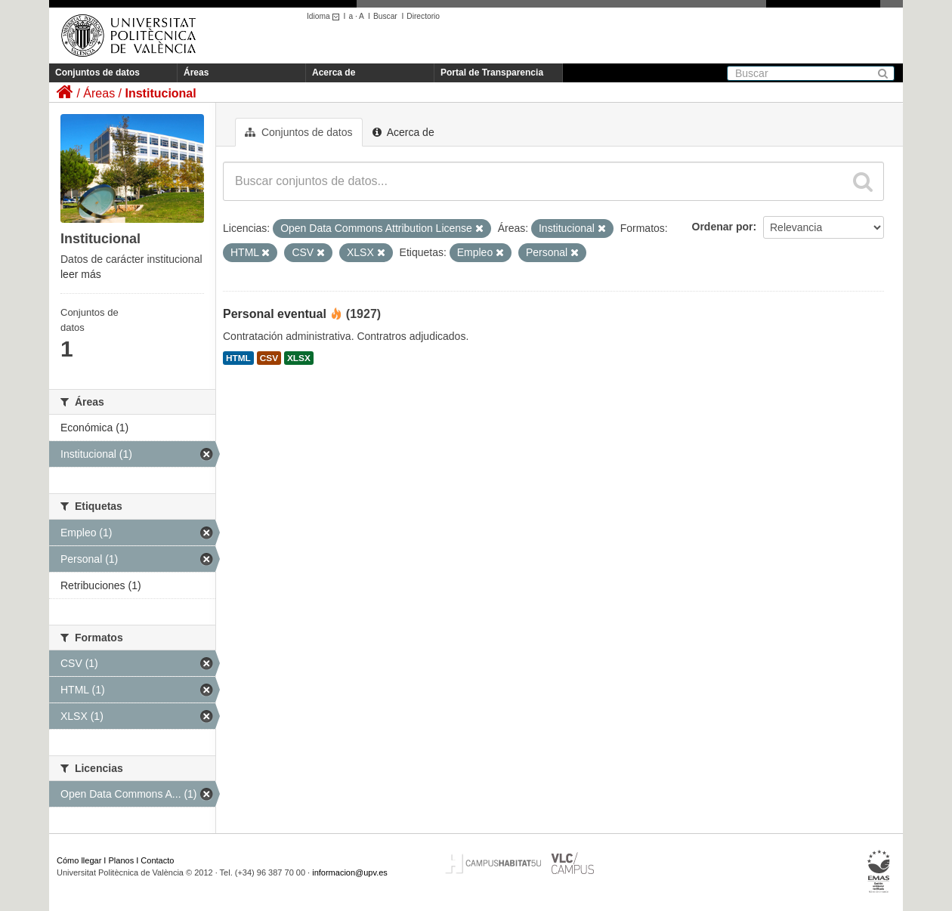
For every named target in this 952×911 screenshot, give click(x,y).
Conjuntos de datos (97, 72)
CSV (269, 358)
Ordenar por (722, 227)
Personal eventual (274, 313)
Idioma (325, 16)
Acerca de (333, 72)
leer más (80, 274)
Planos (121, 860)
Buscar (385, 16)
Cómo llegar (79, 860)
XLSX (299, 358)
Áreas (196, 72)
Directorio (423, 16)
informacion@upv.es (350, 872)
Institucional (160, 93)
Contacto (157, 860)
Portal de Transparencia (491, 72)
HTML (238, 358)
